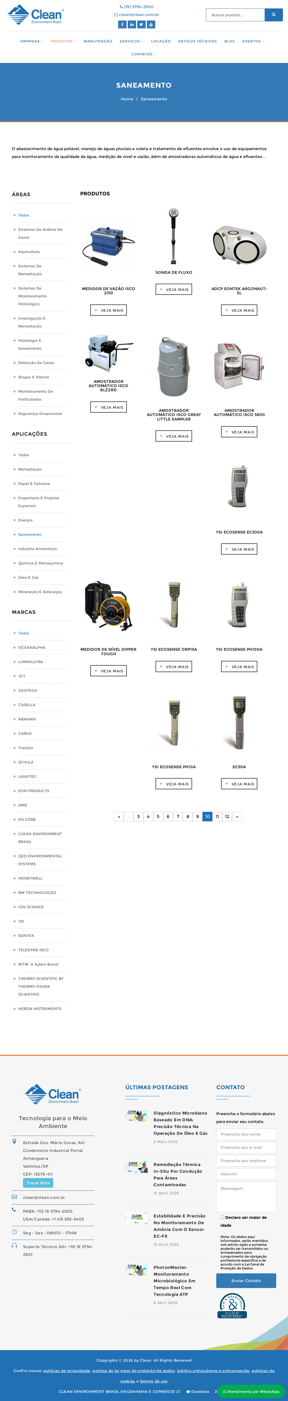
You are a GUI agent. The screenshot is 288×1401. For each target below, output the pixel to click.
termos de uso (154, 1381)
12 (227, 816)
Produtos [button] (62, 41)
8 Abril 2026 (165, 1302)
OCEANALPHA (32, 647)
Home (127, 98)
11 (217, 816)
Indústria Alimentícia (37, 548)
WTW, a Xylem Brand (38, 964)
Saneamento (29, 534)
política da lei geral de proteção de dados (134, 1370)
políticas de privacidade (66, 1370)
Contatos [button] (142, 54)
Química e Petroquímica (40, 563)
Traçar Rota (38, 1182)
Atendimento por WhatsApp (251, 1391)
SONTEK (26, 935)
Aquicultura (29, 251)
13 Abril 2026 (166, 1244)
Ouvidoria (197, 1391)
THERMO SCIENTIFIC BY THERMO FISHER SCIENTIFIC (41, 986)
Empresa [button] (30, 41)
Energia (25, 520)
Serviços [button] (130, 41)
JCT (21, 676)
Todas (23, 215)
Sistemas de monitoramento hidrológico (32, 296)
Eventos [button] (251, 41)
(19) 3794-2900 (137, 6)
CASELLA (26, 704)
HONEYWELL (30, 878)
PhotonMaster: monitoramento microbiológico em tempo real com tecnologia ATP (174, 1281)
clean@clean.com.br (136, 14)
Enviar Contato (246, 1280)
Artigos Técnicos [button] (197, 41)
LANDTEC (27, 776)
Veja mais (112, 310)
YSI (21, 921)
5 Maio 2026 (166, 1141)
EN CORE (27, 819)
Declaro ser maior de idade (243, 1221)
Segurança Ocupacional (40, 413)
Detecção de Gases (36, 362)
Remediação (30, 469)
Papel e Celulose (34, 483)
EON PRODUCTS (33, 790)
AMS (22, 805)
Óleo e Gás (28, 577)
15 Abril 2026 (166, 1193)
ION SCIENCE (31, 907)
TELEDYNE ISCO (33, 950)
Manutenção (98, 41)
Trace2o (25, 747)
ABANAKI (27, 719)
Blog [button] (229, 41)
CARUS (25, 733)
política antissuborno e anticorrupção (213, 1370)
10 (207, 816)
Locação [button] (161, 41)
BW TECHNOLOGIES (37, 892)
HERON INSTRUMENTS (39, 1008)
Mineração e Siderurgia (40, 591)
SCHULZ (25, 762)
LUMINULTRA (30, 661)
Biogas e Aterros (33, 377)
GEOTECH (27, 690)
